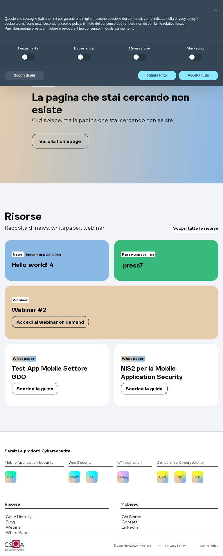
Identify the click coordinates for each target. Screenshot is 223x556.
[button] (206, 11)
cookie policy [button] (71, 493)
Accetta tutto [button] (198, 545)
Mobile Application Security (29, 462)
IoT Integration (129, 462)
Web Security (80, 462)
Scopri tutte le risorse (195, 228)
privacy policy (185, 488)
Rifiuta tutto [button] (157, 545)
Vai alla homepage (60, 141)
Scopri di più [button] (24, 545)
